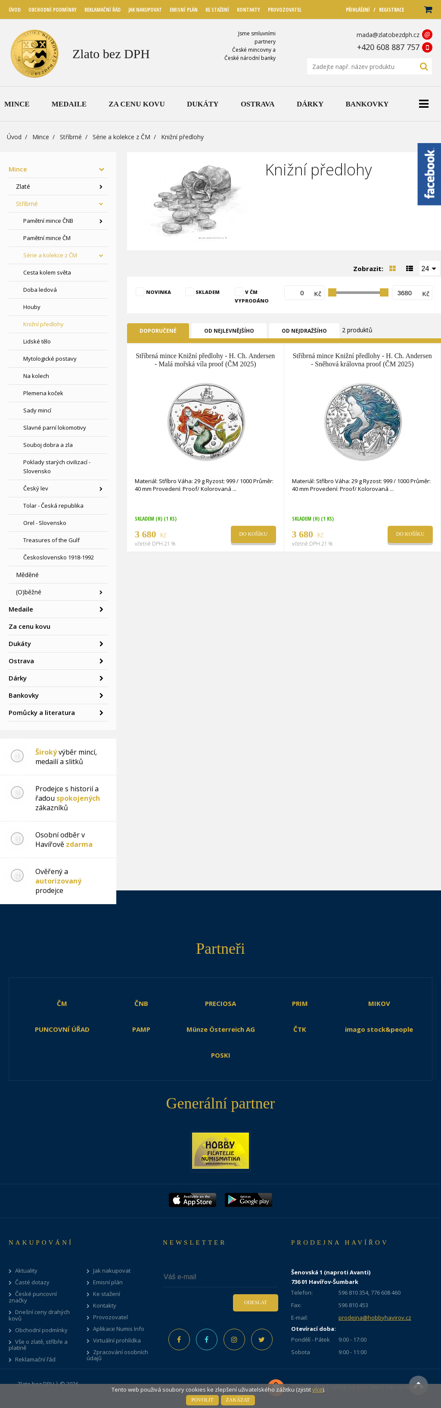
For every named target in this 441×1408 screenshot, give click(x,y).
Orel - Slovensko (44, 523)
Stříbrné (71, 137)
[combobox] (430, 268)
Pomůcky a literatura (42, 712)
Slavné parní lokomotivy (54, 427)
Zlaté (23, 186)
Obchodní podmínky (41, 1330)
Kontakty (104, 1305)
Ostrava (21, 660)
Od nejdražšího (304, 330)
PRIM (300, 1003)
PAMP (141, 1029)
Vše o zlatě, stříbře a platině (38, 1345)
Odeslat (255, 1302)
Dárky (18, 678)
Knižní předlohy (43, 324)
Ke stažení (106, 1294)
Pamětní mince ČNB (48, 221)
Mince (40, 137)
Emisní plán (108, 1282)
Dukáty (20, 643)
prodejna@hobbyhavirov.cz (375, 1317)
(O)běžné (28, 592)
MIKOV (379, 1003)
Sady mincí (37, 410)
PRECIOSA (220, 1003)
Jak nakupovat (111, 1271)
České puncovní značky (33, 1297)
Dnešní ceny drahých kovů (39, 1315)
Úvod (14, 137)
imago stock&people (379, 1029)
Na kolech (36, 376)
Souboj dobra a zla (48, 445)
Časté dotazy (32, 1282)
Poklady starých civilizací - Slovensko (56, 466)
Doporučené (158, 330)
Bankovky (24, 695)
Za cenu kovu (29, 626)
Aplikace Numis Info (118, 1329)
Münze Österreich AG (220, 1029)
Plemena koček (43, 393)
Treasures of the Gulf (51, 540)
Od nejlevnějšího (229, 330)
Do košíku (253, 534)
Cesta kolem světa (47, 272)
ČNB (141, 1003)
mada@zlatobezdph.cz (388, 35)
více (317, 1389)
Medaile (21, 609)
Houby (31, 307)
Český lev (35, 488)
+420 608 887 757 (388, 47)
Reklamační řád (35, 1359)
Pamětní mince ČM (47, 238)
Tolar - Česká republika (53, 505)
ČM (62, 1003)
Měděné (27, 575)
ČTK (299, 1029)
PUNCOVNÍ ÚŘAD (62, 1029)
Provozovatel (110, 1317)
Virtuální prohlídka (117, 1340)
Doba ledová (40, 289)
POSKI (220, 1055)
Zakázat (238, 1400)
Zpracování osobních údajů (117, 1355)
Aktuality (26, 1271)
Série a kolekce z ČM (121, 137)
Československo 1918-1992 (58, 557)
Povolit (202, 1400)
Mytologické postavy (50, 358)
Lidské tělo (37, 341)
